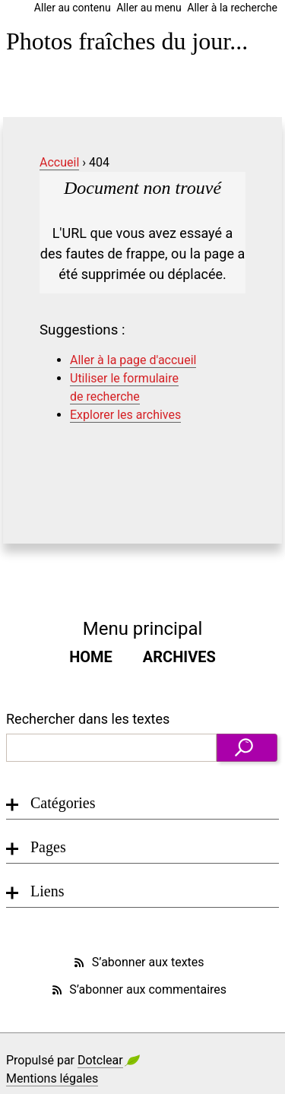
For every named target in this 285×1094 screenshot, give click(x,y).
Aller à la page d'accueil (133, 360)
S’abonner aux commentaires (137, 989)
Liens (47, 891)
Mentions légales (52, 1078)
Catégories (63, 802)
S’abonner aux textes (137, 962)
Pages (48, 847)
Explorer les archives (125, 414)
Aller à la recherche (232, 8)
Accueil (59, 162)
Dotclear (100, 1060)
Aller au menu (149, 8)
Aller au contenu (72, 8)
